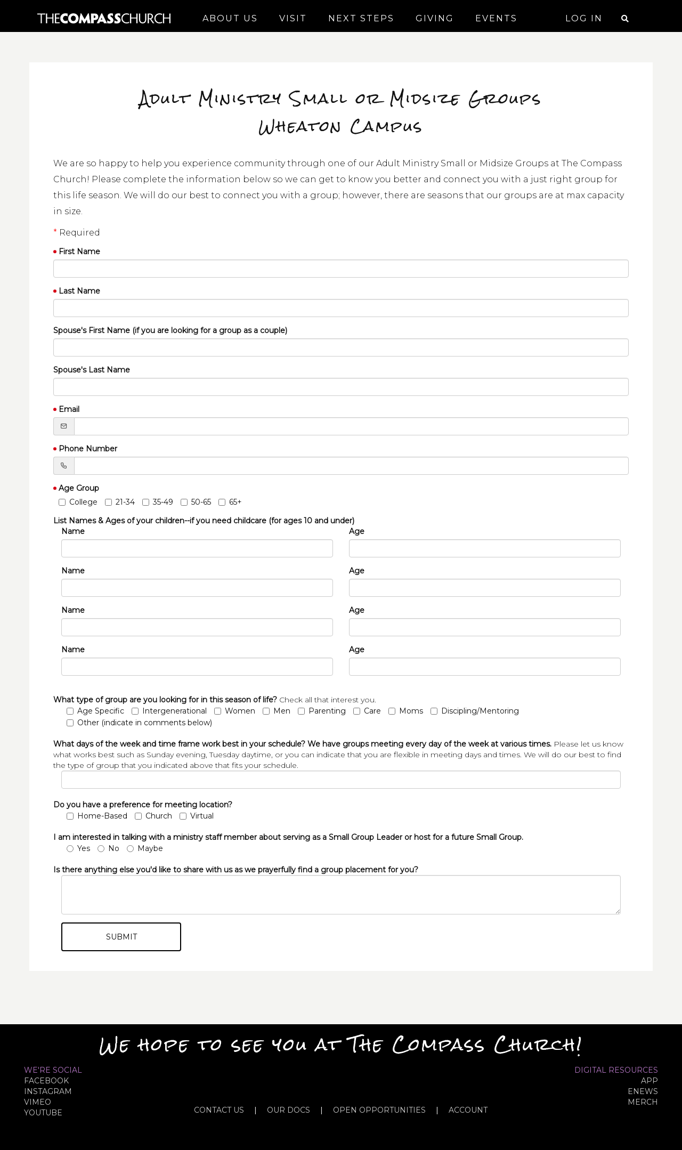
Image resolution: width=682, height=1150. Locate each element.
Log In (584, 18)
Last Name (79, 291)
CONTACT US (219, 1110)
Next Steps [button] (361, 18)
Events (496, 18)
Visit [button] (293, 18)
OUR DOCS (288, 1110)
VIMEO (37, 1102)
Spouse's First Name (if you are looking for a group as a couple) (170, 330)
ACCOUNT (468, 1110)
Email (69, 409)
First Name (79, 251)
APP (649, 1081)
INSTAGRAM (48, 1091)
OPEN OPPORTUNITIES (379, 1110)
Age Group (79, 488)
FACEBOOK (46, 1081)
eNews (643, 1091)
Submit (121, 937)
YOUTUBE (43, 1112)
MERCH (643, 1102)
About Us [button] (230, 18)
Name (73, 531)
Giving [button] (435, 18)
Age (356, 531)
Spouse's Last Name (91, 370)
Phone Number (88, 448)
